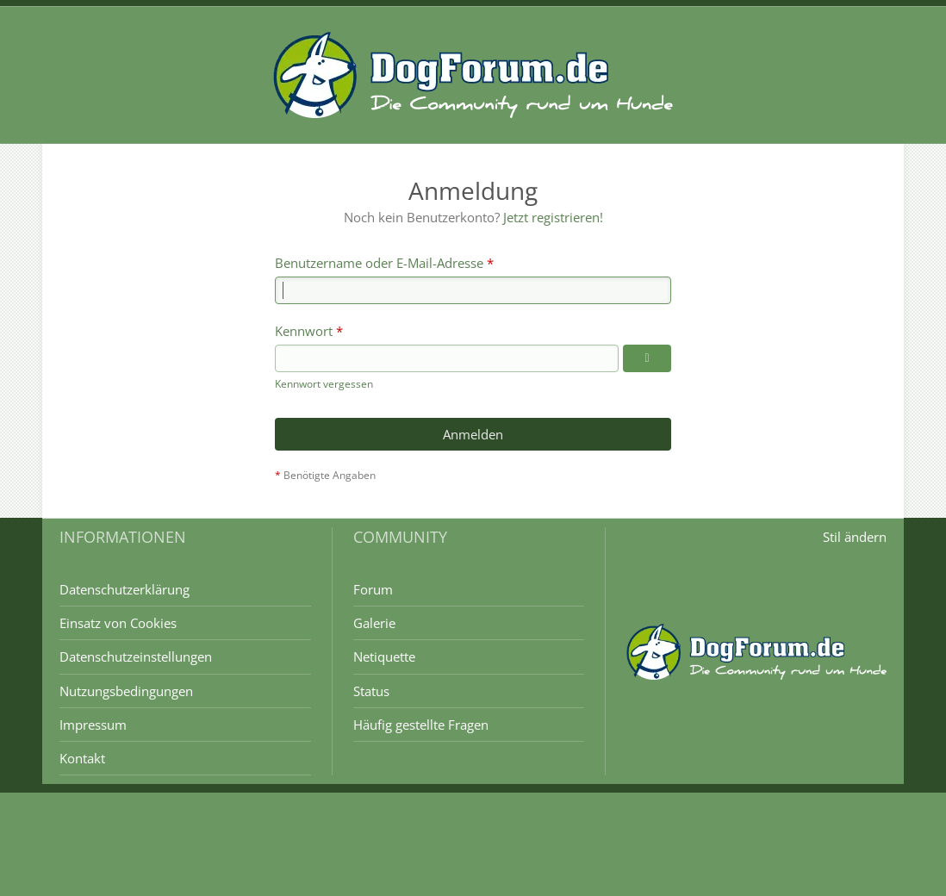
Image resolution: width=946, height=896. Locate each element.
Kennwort (304, 330)
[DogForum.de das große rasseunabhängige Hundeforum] (473, 75)
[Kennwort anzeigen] (647, 358)
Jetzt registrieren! (553, 217)
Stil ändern (855, 536)
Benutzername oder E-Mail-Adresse (379, 262)
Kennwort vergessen (324, 383)
